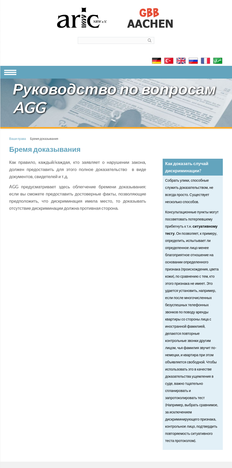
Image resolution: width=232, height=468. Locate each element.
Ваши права (17, 139)
